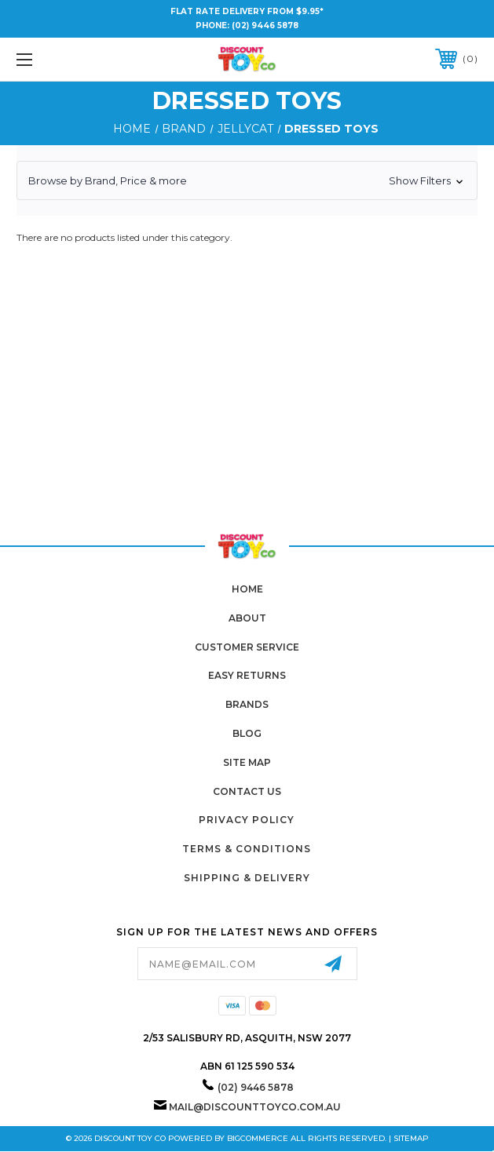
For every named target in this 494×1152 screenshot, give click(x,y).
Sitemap (411, 1138)
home (247, 589)
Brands (247, 704)
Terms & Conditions (246, 849)
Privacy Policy (247, 820)
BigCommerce (257, 1138)
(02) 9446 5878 (265, 25)
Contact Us (247, 791)
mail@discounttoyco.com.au (255, 1107)
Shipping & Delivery (247, 878)
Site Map (247, 762)
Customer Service (247, 647)
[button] (247, 180)
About (247, 618)
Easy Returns (247, 675)
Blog (247, 733)
